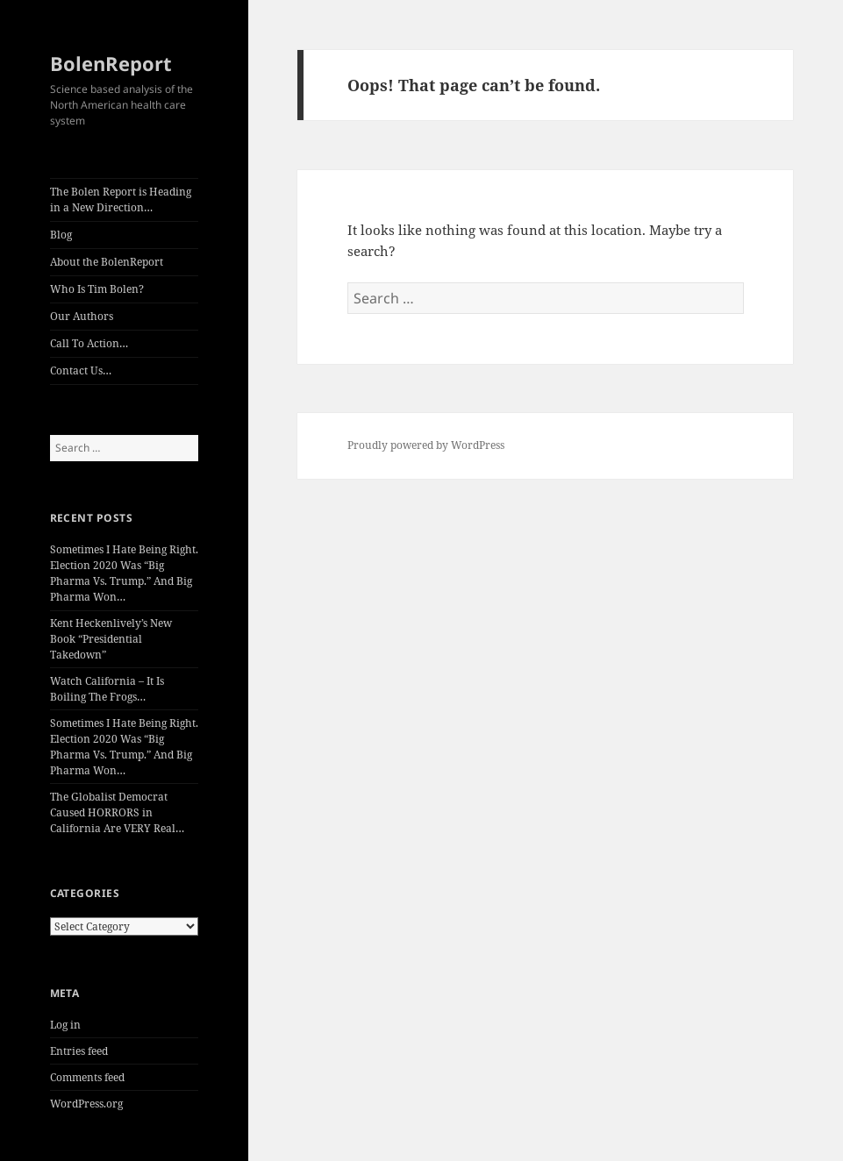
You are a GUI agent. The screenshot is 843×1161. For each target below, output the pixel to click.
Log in (65, 1024)
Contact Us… (80, 370)
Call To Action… (89, 343)
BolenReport (111, 63)
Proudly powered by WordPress (425, 445)
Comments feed (87, 1077)
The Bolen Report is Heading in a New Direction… (120, 199)
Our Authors (81, 316)
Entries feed (79, 1050)
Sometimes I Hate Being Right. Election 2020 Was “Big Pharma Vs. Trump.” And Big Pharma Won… (124, 573)
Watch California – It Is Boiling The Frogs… (107, 688)
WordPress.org (86, 1103)
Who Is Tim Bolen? (97, 288)
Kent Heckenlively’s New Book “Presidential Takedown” (111, 639)
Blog (61, 234)
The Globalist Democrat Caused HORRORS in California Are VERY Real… (117, 812)
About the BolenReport (106, 261)
